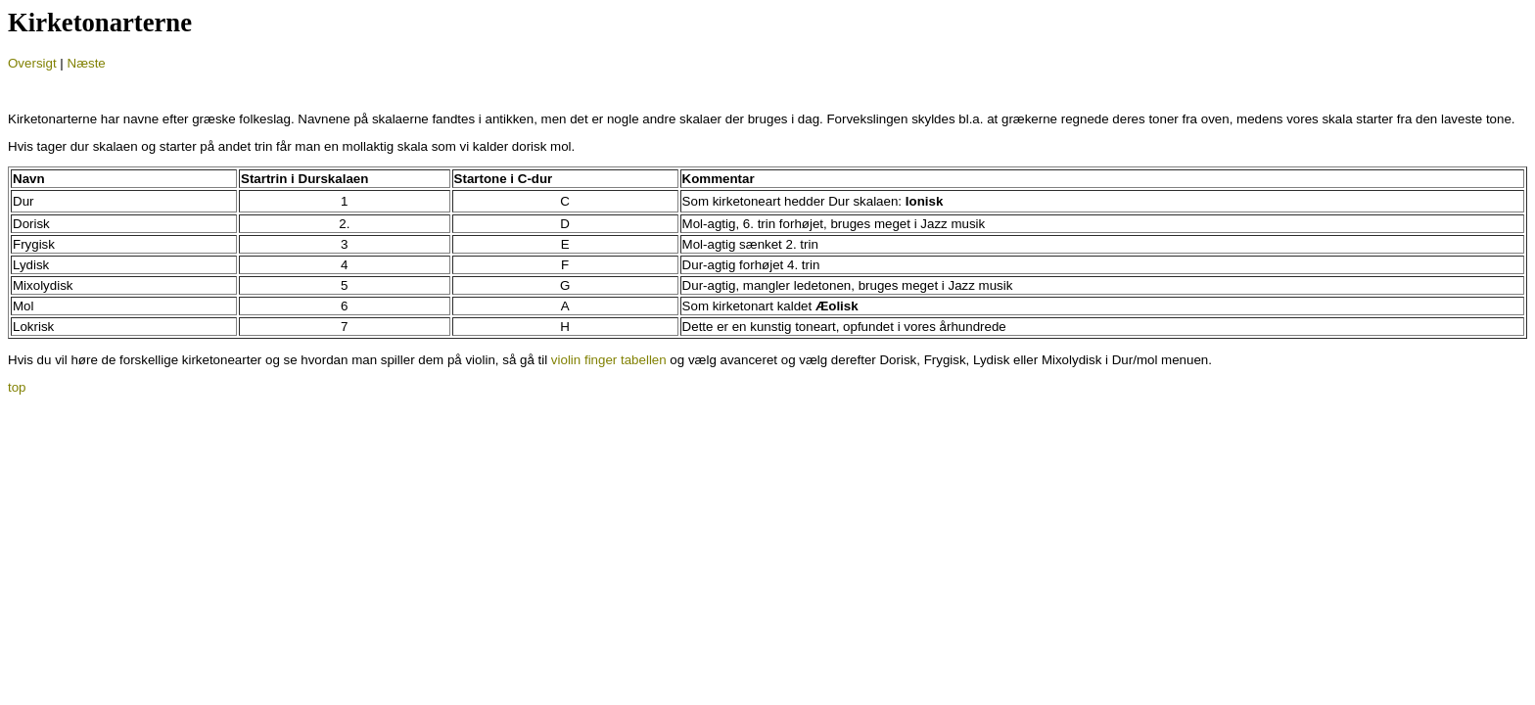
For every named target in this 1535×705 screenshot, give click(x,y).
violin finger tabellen (609, 359)
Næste (87, 63)
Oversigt (32, 63)
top (17, 387)
